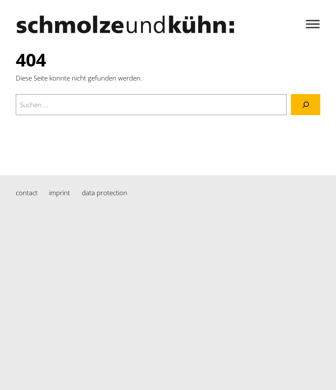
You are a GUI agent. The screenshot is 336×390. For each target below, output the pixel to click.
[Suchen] (305, 104)
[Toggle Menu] (313, 24)
